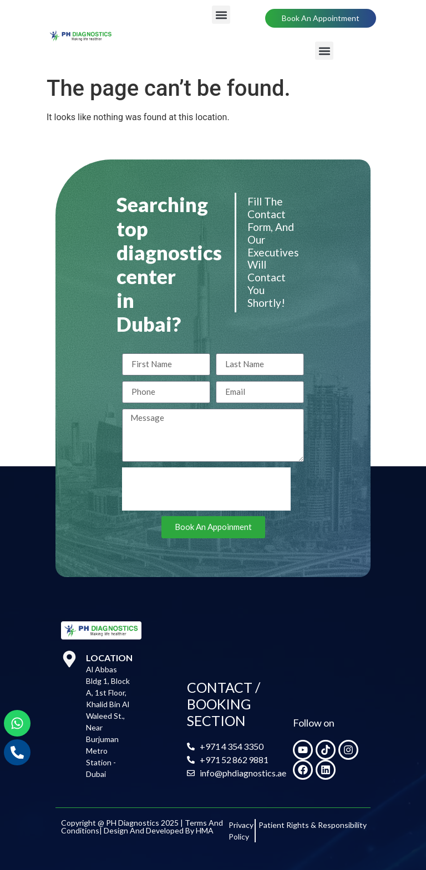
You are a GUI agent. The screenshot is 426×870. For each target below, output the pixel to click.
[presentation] (206, 489)
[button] (221, 15)
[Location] (69, 659)
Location (109, 657)
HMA (205, 830)
